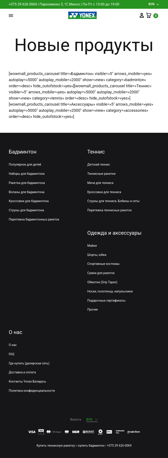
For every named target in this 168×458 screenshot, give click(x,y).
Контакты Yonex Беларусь (27, 381)
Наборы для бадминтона (27, 173)
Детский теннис (98, 164)
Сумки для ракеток (101, 273)
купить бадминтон (91, 445)
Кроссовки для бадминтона (29, 201)
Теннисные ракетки (101, 173)
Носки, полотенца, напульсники (110, 291)
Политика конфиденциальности (32, 390)
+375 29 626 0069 (23, 4)
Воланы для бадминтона (26, 192)
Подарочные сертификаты (106, 300)
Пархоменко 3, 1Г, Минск (60, 4)
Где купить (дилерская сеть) (29, 363)
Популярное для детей (25, 164)
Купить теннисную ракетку (56, 445)
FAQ (11, 354)
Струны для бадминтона (26, 210)
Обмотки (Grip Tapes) (102, 282)
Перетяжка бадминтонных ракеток (34, 219)
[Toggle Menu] (11, 15)
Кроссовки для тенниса (104, 192)
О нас (13, 345)
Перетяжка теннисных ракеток (109, 210)
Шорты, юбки (96, 255)
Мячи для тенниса (100, 183)
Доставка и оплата (22, 372)
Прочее (92, 309)
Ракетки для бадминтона (27, 183)
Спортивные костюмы (103, 264)
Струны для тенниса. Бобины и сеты (113, 201)
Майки (92, 245)
